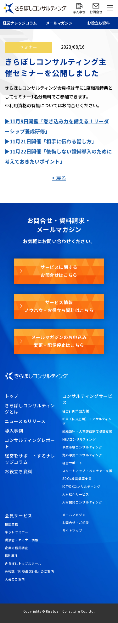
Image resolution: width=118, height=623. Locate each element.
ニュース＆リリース (25, 421)
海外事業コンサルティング (82, 455)
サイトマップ (72, 530)
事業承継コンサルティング (82, 447)
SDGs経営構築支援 (77, 478)
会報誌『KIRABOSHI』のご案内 (29, 571)
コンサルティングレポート (30, 443)
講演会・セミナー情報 (21, 539)
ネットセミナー (16, 532)
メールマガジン (74, 514)
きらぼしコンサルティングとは (30, 408)
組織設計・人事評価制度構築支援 (87, 431)
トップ (12, 396)
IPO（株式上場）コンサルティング (87, 421)
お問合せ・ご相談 (75, 522)
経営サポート (72, 462)
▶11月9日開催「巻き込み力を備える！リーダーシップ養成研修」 (57, 126)
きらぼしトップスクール (23, 563)
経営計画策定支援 (75, 411)
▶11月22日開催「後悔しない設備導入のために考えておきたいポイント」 (58, 156)
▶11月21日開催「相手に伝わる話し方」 (51, 141)
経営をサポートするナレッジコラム (30, 459)
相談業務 (11, 524)
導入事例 (14, 430)
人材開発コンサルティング (82, 502)
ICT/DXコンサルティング (81, 486)
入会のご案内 (15, 579)
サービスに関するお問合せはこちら (59, 271)
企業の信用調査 (16, 547)
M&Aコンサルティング (79, 439)
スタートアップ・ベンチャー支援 (87, 470)
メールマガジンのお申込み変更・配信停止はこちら (59, 341)
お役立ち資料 (98, 22)
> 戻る (59, 177)
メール (59, 22)
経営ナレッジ (20, 22)
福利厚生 (11, 555)
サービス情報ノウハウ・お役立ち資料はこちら (59, 306)
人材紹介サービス (75, 494)
